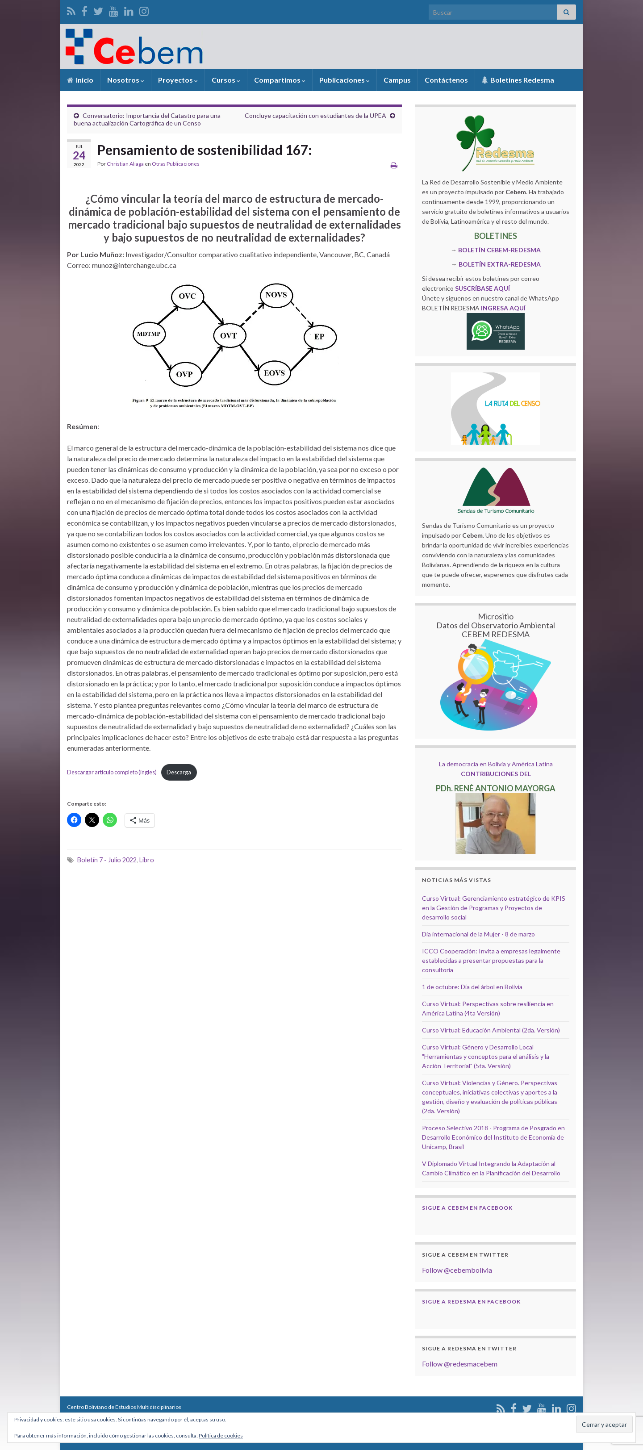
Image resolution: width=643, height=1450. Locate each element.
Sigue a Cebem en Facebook (467, 1207)
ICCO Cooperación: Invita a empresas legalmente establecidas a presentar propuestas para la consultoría (491, 960)
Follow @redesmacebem (459, 1363)
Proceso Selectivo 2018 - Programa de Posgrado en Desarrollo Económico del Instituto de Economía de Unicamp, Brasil (493, 1137)
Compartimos (279, 79)
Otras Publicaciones (176, 163)
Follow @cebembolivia (457, 1270)
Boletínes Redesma (518, 79)
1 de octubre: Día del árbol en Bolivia (472, 986)
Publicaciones (344, 79)
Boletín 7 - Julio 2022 (107, 860)
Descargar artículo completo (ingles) (112, 772)
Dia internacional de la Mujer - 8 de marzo (478, 934)
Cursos (226, 79)
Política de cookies (221, 1435)
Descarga (179, 772)
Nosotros (125, 79)
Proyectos (178, 79)
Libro (146, 860)
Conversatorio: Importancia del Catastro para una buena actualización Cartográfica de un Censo (147, 119)
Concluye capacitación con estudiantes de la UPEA (315, 115)
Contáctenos (446, 79)
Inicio (80, 79)
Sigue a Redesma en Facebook (471, 1301)
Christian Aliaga (125, 163)
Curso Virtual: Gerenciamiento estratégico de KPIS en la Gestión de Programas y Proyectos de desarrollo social (493, 907)
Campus (397, 79)
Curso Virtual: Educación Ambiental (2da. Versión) (491, 1030)
